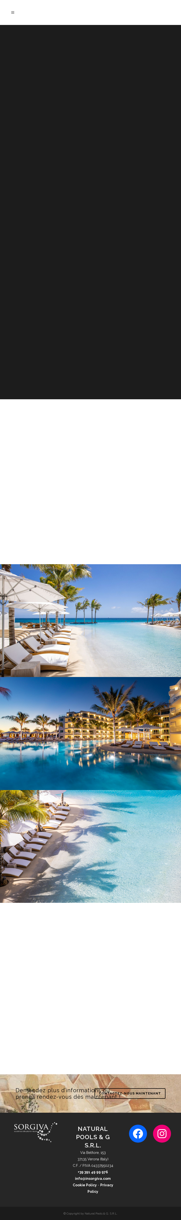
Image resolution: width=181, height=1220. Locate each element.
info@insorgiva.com (93, 1179)
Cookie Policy (85, 1185)
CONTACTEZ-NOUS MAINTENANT (130, 1093)
